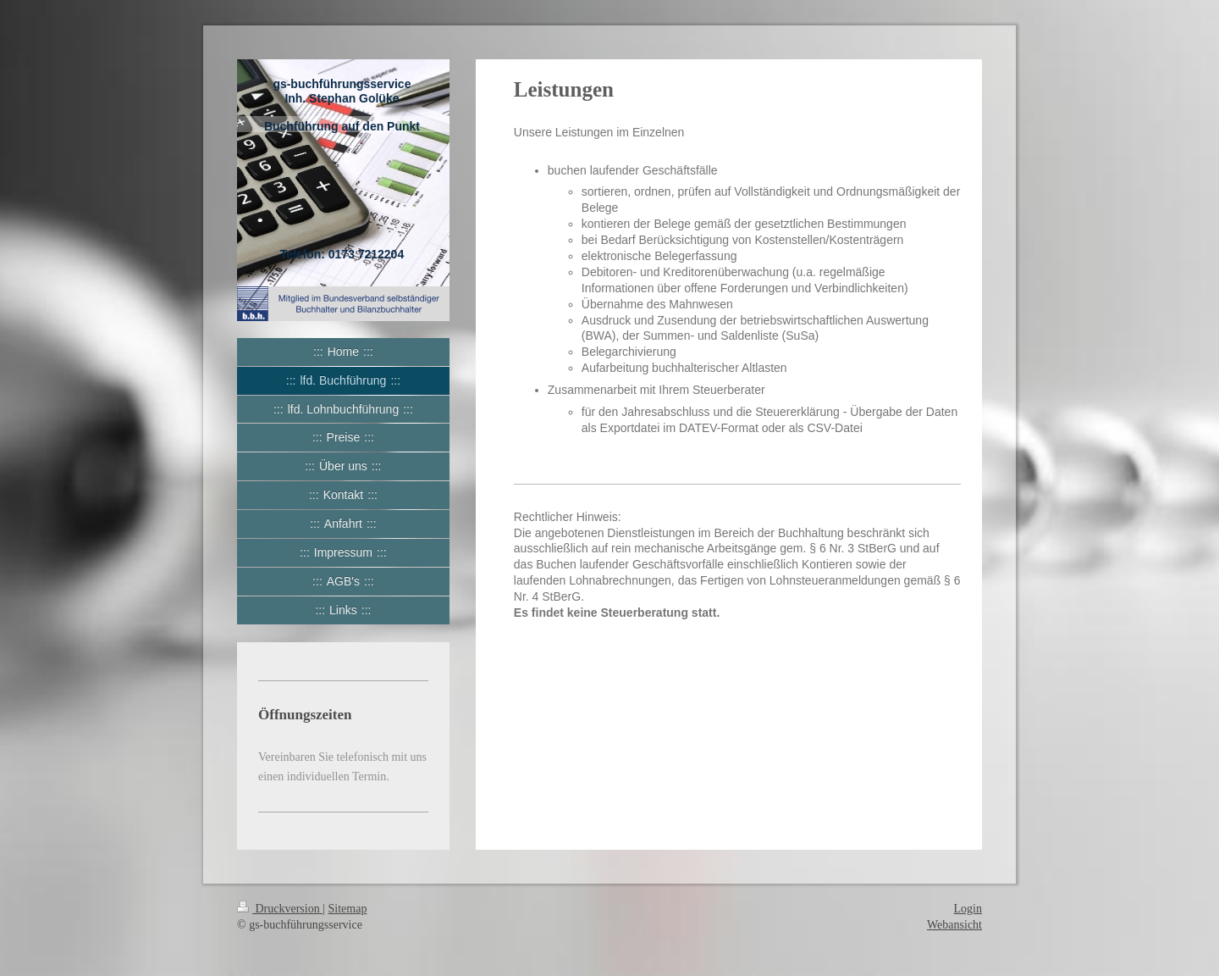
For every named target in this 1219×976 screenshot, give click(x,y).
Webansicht (954, 924)
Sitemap (347, 908)
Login (968, 908)
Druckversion (280, 908)
